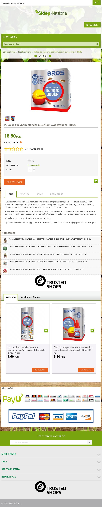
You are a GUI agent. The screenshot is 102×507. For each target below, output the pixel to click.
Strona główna (9, 52)
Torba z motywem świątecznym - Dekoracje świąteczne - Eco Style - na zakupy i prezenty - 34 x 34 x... (50, 239)
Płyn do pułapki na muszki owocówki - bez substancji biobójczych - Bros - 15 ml (73, 350)
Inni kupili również (30, 297)
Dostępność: (12, 165)
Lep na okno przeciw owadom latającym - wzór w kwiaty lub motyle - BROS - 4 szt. (26, 350)
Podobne (11, 297)
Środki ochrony (24, 52)
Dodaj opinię (56, 194)
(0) (25, 148)
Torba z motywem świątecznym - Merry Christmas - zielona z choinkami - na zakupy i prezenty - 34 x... (51, 246)
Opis (11, 194)
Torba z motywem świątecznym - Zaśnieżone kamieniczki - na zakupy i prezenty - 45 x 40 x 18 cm (48, 262)
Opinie (39, 194)
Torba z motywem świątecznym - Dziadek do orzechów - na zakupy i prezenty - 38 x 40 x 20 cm (47, 254)
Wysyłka (25, 194)
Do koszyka (14, 182)
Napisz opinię (36, 149)
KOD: (8, 161)
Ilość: (9, 169)
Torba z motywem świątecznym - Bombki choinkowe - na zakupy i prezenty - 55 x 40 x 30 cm (46, 269)
